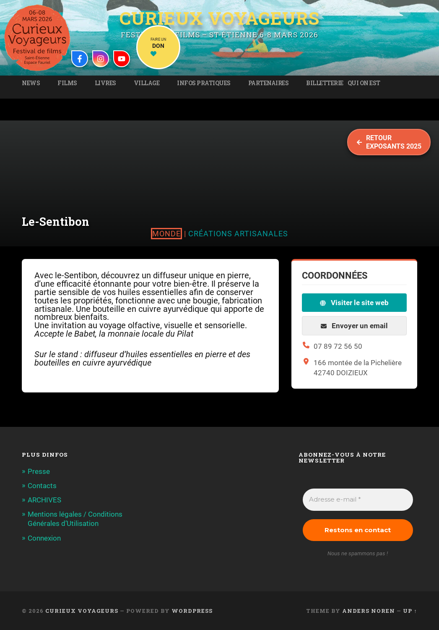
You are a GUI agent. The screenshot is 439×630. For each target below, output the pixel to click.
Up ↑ (410, 610)
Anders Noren (368, 610)
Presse (39, 471)
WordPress (192, 610)
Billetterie (324, 83)
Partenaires (268, 83)
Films (67, 83)
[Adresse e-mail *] (358, 500)
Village (147, 83)
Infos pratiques (204, 83)
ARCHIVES (44, 500)
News (31, 83)
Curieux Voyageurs (219, 18)
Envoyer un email (354, 326)
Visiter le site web (354, 302)
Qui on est (364, 83)
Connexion (44, 538)
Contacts (42, 485)
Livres (105, 83)
